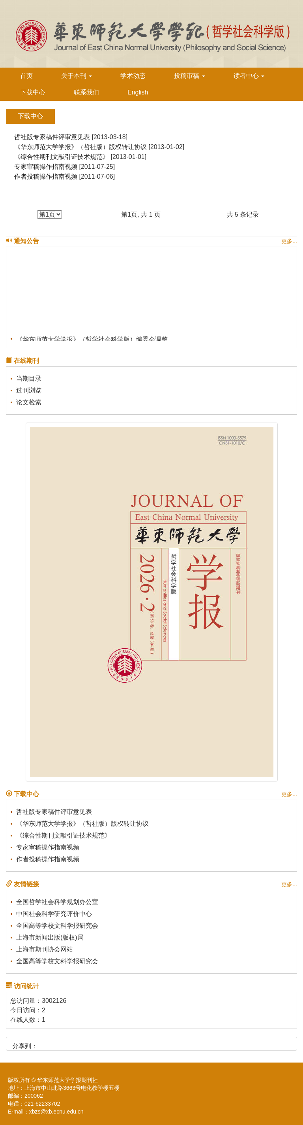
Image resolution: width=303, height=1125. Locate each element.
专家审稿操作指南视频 (45, 166)
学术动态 (133, 75)
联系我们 (86, 92)
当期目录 (28, 378)
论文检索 (28, 402)
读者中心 (249, 75)
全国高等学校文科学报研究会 (57, 925)
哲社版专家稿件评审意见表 (52, 137)
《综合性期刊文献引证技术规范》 (61, 156)
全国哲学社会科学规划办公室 (57, 901)
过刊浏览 (28, 390)
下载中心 (32, 92)
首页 (26, 75)
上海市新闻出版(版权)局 (50, 937)
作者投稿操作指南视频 (45, 176)
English (137, 92)
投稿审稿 (189, 75)
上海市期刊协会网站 (44, 949)
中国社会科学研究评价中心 (54, 913)
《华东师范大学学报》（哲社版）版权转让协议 (80, 146)
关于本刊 (76, 75)
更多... (289, 241)
